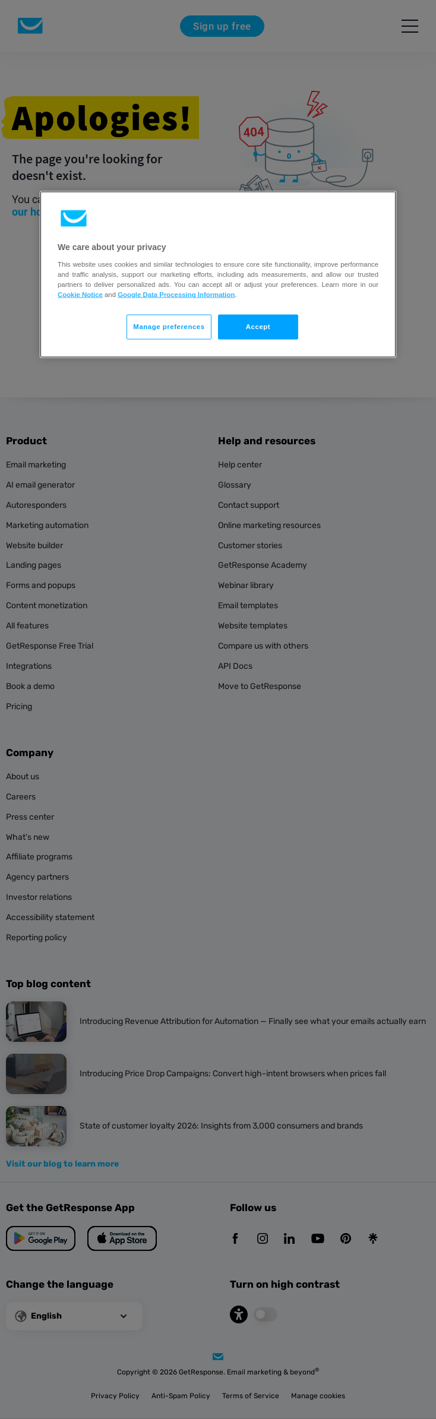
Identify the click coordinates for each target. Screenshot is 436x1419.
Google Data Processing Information (176, 294)
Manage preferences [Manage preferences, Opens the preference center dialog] (168, 326)
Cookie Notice (80, 294)
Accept (258, 326)
